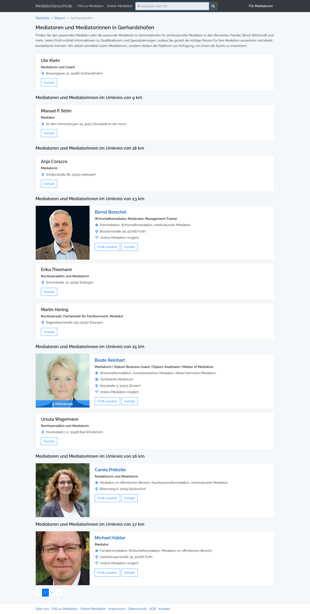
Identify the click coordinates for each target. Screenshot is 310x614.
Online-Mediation (120, 6)
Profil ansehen (107, 247)
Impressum (116, 609)
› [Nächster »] (59, 592)
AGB (152, 609)
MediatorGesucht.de (54, 6)
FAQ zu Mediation (91, 6)
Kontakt (49, 82)
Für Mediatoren (261, 6)
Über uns (42, 609)
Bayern (60, 18)
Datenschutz (137, 609)
